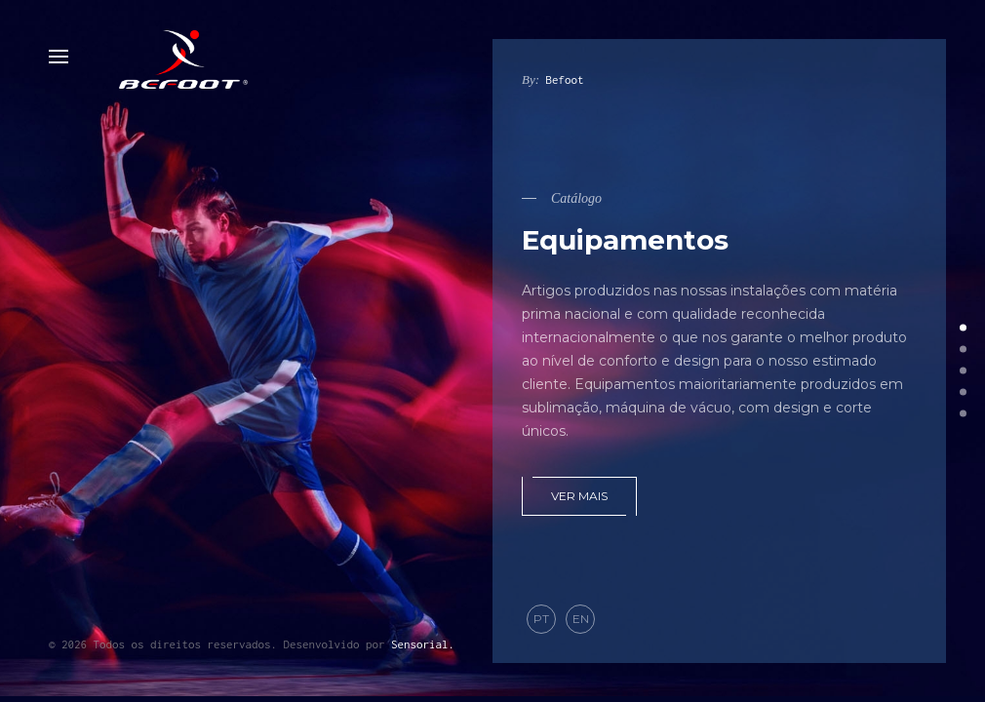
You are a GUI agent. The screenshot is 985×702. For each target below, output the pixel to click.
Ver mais (579, 495)
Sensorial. (422, 644)
